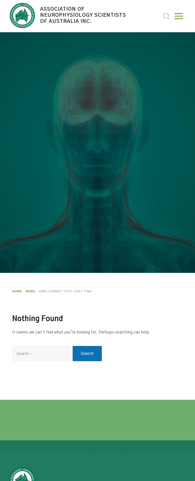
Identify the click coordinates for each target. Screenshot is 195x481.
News (30, 291)
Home (17, 291)
